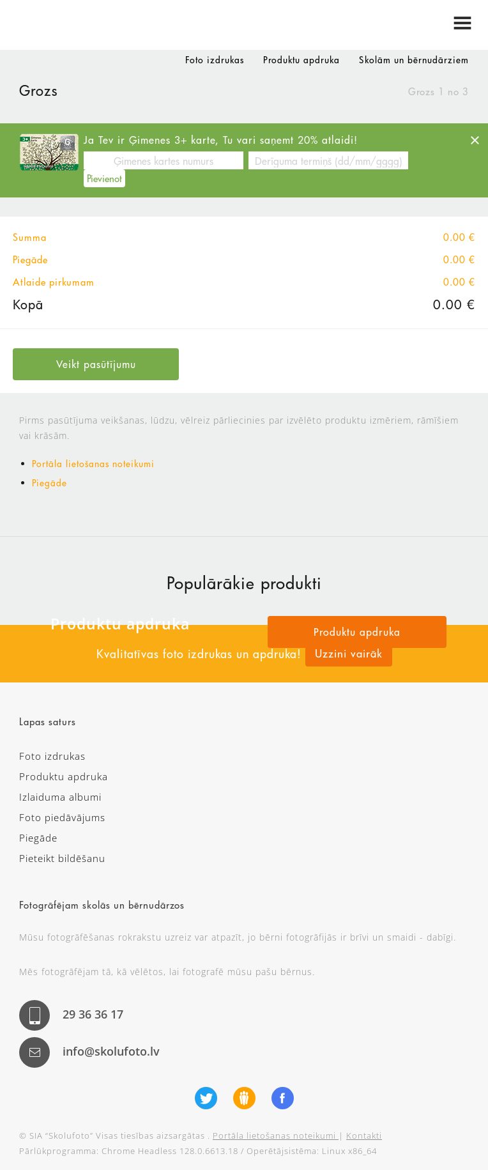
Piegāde (49, 483)
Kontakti (364, 1135)
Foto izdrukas (214, 60)
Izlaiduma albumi (60, 796)
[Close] (474, 140)
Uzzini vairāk (349, 653)
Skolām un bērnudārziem (414, 60)
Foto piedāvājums (62, 817)
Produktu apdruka (301, 60)
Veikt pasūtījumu (96, 364)
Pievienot (104, 178)
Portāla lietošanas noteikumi (93, 464)
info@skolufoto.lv (111, 1051)
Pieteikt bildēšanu (62, 858)
